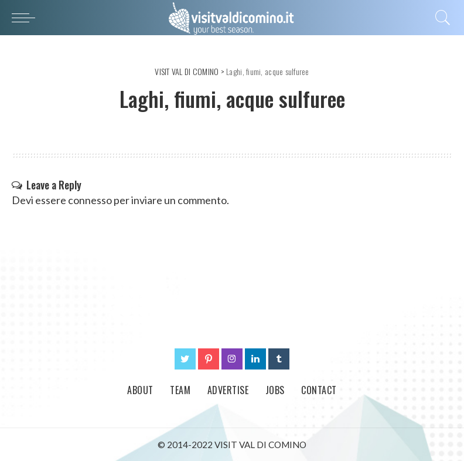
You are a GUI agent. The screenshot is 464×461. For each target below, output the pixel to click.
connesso (90, 200)
